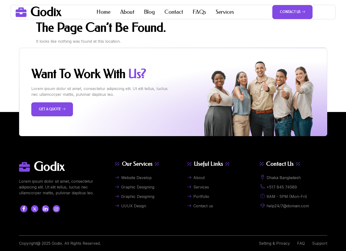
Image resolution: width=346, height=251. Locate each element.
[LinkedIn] (45, 208)
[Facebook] (23, 208)
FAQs (199, 12)
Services (225, 12)
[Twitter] (34, 208)
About (127, 12)
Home (104, 12)
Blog (149, 12)
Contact (173, 12)
